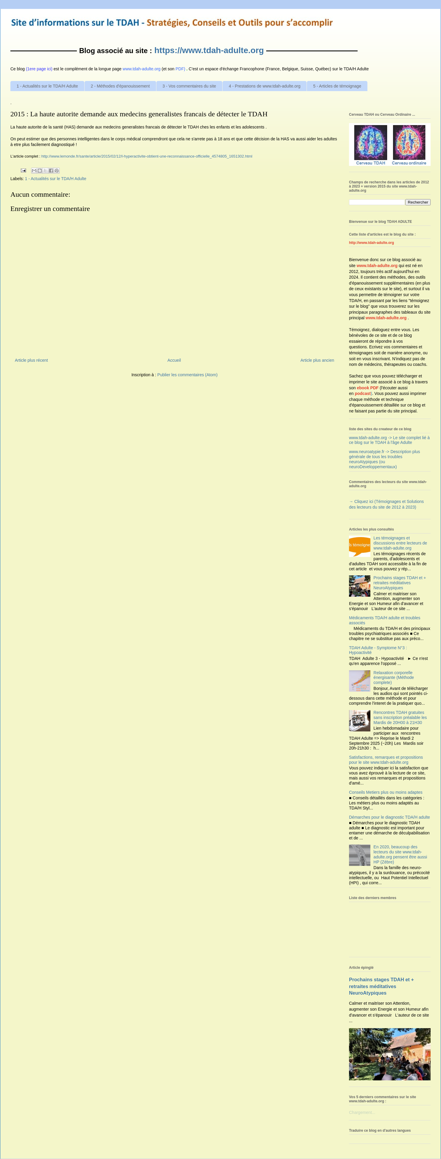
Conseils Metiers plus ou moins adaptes (385, 792)
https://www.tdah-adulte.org (209, 50)
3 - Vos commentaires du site (189, 86)
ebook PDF (367, 387)
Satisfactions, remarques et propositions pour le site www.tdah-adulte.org (386, 760)
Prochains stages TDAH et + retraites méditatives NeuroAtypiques (400, 582)
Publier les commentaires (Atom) (187, 374)
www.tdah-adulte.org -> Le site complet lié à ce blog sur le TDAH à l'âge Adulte (389, 440)
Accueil (174, 360)
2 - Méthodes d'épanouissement (120, 86)
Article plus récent (31, 360)
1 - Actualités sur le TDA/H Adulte (47, 86)
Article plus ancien (317, 360)
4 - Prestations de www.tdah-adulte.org (264, 86)
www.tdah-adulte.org (377, 265)
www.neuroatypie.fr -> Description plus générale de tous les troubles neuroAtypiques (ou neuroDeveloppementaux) (384, 459)
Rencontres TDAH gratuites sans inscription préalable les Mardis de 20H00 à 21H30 (400, 717)
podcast (363, 393)
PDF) (180, 68)
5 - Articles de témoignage (337, 86)
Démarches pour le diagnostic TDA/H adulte (389, 817)
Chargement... (362, 1112)
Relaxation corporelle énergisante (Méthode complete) (394, 677)
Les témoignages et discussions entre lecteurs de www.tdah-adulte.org (400, 543)
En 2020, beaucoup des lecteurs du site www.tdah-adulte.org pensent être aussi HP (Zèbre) (400, 854)
